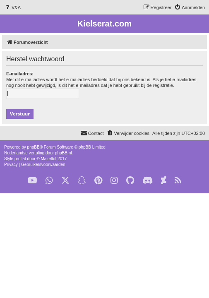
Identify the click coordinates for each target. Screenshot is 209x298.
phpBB (33, 147)
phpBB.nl (63, 153)
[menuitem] (12, 7)
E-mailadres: (20, 73)
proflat (20, 158)
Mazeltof (49, 158)
